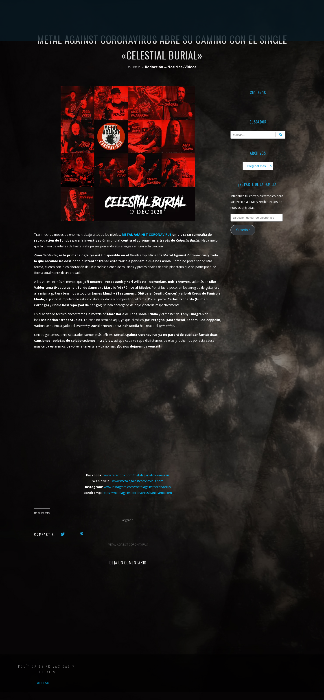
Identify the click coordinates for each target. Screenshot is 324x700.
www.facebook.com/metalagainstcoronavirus (136, 475)
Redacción (154, 66)
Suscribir (243, 230)
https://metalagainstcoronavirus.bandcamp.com (137, 493)
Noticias (174, 66)
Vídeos (190, 66)
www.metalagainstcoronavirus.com (137, 481)
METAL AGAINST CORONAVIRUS (146, 234)
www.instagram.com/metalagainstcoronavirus (137, 487)
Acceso (43, 683)
